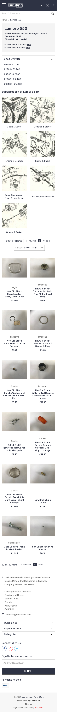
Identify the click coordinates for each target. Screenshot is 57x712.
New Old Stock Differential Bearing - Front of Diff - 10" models (43, 394)
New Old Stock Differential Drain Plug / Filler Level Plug (42, 293)
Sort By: (19, 248)
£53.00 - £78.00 (12, 74)
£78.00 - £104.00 (12, 79)
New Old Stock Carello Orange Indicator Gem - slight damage (42, 446)
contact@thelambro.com (18, 614)
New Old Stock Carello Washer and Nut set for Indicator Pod (14, 394)
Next (47, 241)
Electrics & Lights (43, 126)
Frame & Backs (42, 161)
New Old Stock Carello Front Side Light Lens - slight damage (14, 499)
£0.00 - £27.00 (11, 64)
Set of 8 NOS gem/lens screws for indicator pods (14, 448)
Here (29, 44)
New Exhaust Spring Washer (42, 548)
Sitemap (28, 704)
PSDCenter (39, 708)
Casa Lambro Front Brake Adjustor (14, 548)
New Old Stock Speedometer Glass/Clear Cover (14, 294)
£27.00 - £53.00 (12, 69)
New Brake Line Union (43, 501)
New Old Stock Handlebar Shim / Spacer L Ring (43, 343)
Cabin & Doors (14, 126)
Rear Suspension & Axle (43, 196)
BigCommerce (34, 700)
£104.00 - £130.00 (13, 84)
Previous (30, 241)
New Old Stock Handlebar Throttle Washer (14, 343)
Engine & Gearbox (14, 161)
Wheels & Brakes (14, 232)
